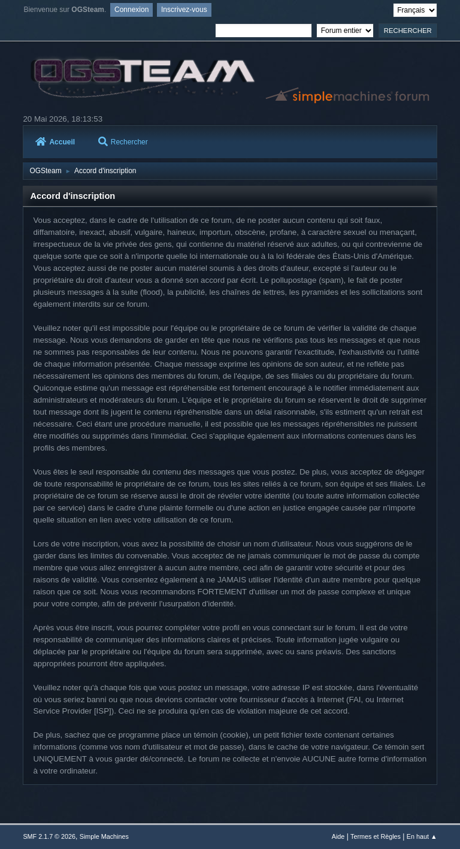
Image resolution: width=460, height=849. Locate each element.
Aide (338, 836)
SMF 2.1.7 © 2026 (49, 836)
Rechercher (123, 142)
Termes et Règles (375, 836)
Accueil (55, 142)
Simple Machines (104, 836)
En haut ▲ (422, 836)
